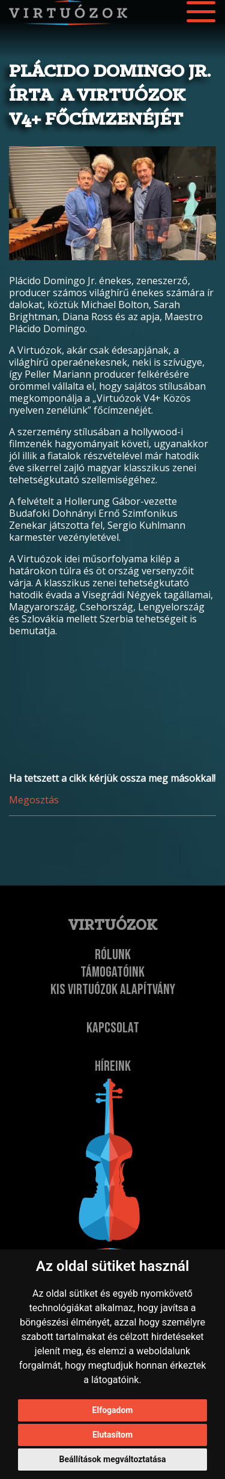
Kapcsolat (112, 1028)
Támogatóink (112, 972)
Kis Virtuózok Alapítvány (112, 989)
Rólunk (113, 954)
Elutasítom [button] (112, 1434)
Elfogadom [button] (112, 1410)
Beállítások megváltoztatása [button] (112, 1459)
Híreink (113, 1066)
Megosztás (34, 799)
